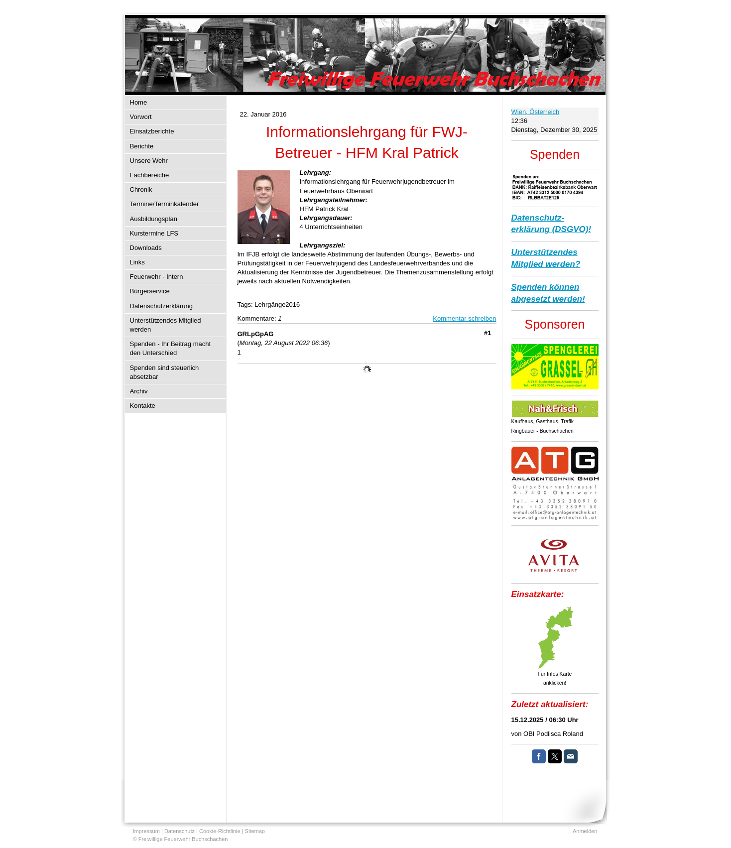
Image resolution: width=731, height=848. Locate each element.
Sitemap (255, 831)
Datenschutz (179, 831)
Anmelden (585, 831)
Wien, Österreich (535, 112)
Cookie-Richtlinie (220, 831)
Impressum (146, 831)
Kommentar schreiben (464, 318)
